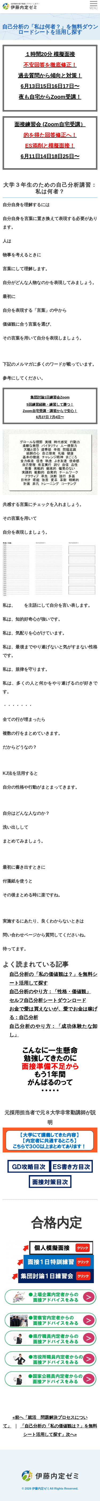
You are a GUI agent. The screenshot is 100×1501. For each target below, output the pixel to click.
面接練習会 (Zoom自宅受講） (50, 135)
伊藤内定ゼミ (41, 1488)
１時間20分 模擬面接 (50, 54)
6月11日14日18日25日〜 (50, 156)
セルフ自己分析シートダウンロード (47, 1000)
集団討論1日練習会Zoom (50, 397)
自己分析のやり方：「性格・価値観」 (50, 991)
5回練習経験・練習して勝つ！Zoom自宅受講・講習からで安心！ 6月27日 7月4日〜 (50, 410)
